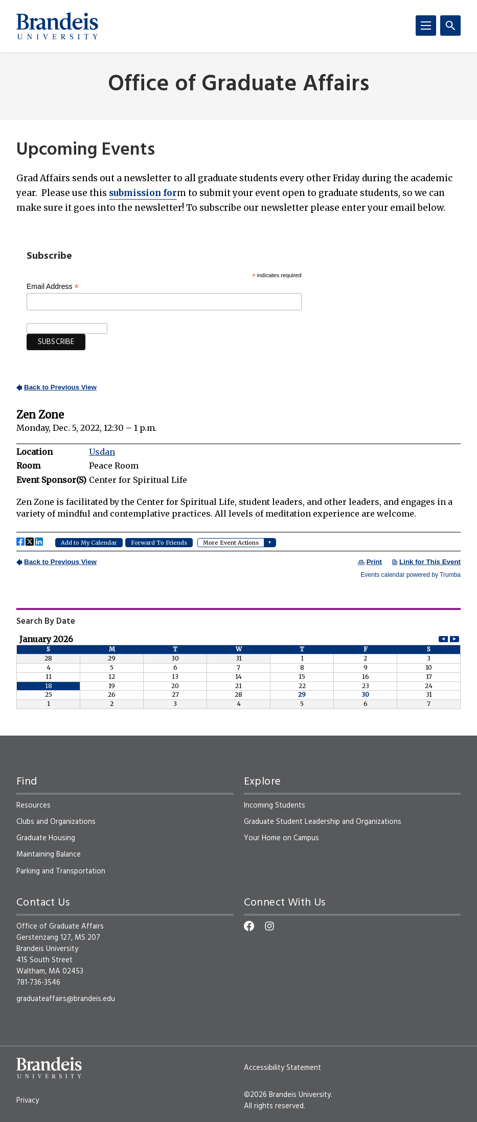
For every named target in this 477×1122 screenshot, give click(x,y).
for (143, 193)
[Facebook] (249, 926)
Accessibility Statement (282, 1068)
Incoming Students (274, 805)
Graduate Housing (45, 838)
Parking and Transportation (60, 871)
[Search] (450, 25)
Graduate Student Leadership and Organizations (322, 822)
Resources (33, 805)
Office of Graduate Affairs (238, 84)
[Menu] (426, 25)
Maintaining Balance (48, 854)
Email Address (53, 286)
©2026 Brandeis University (287, 1095)
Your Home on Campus (281, 838)
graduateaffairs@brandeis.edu (65, 999)
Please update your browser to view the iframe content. (238, 479)
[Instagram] (269, 926)
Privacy (27, 1100)
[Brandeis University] (57, 26)
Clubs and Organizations (56, 822)
